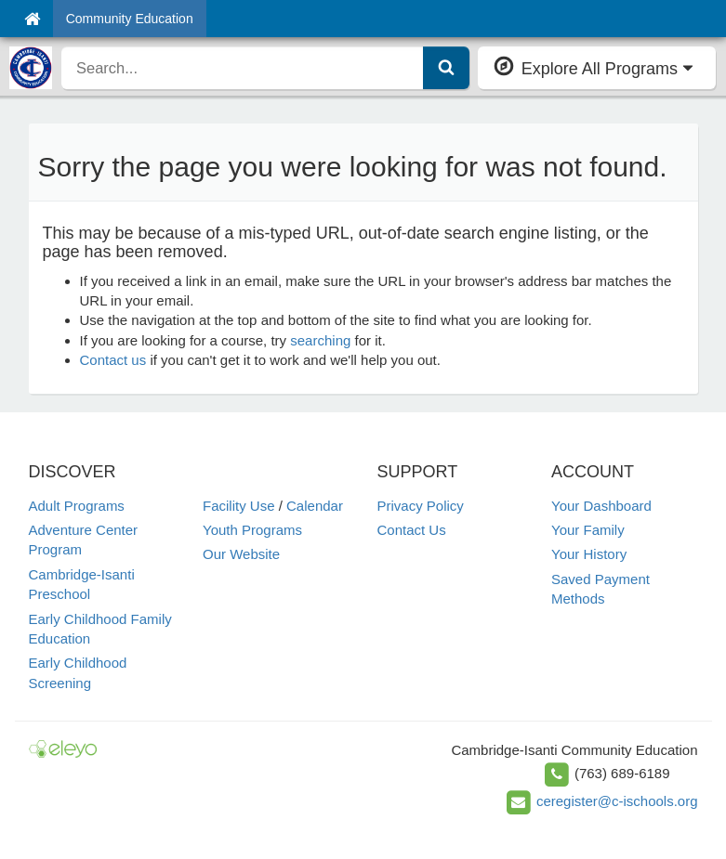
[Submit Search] (446, 67)
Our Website (241, 554)
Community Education (129, 18)
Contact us (113, 360)
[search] (242, 67)
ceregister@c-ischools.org (617, 801)
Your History (589, 554)
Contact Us (411, 530)
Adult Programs (77, 506)
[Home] (32, 18)
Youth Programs (252, 530)
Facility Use (239, 506)
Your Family (588, 530)
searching (320, 340)
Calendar (314, 506)
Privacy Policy (420, 506)
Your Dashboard (601, 506)
